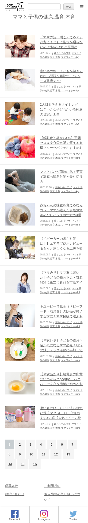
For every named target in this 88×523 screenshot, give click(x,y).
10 (31, 454)
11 (44, 454)
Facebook (14, 518)
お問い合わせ (14, 494)
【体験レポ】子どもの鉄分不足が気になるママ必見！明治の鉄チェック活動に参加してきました (61, 347)
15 (23, 464)
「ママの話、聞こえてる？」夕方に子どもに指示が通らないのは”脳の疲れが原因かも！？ (61, 44)
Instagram (44, 518)
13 (68, 454)
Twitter (73, 518)
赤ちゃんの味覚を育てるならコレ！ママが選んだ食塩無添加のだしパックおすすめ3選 (61, 210)
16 (35, 464)
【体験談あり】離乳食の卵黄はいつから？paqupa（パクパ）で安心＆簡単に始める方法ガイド (61, 381)
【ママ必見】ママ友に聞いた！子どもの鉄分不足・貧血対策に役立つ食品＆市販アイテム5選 (61, 280)
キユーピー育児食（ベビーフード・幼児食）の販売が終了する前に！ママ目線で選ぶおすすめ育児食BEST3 (61, 313)
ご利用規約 (52, 486)
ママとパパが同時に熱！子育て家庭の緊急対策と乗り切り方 (61, 176)
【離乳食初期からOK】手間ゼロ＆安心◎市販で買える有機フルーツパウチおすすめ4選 (61, 145)
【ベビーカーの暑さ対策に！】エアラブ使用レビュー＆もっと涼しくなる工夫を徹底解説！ (61, 246)
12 (56, 454)
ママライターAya (70, 57)
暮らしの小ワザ (62, 53)
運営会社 (11, 486)
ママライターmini (70, 158)
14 (10, 464)
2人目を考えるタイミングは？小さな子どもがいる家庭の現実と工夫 (61, 109)
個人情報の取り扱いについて (62, 497)
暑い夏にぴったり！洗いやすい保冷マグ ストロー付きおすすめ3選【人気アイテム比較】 (61, 415)
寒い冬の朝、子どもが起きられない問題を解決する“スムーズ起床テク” (61, 76)
